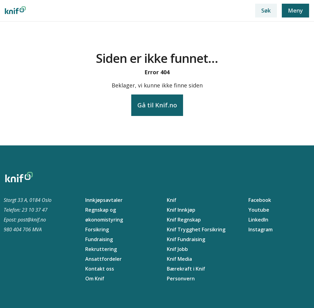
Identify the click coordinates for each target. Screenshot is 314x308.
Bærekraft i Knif (186, 268)
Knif (171, 200)
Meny (295, 10)
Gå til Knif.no (157, 105)
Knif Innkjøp (181, 209)
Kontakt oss (99, 268)
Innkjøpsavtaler (104, 200)
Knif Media (179, 259)
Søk (266, 10)
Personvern (181, 278)
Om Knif (94, 278)
